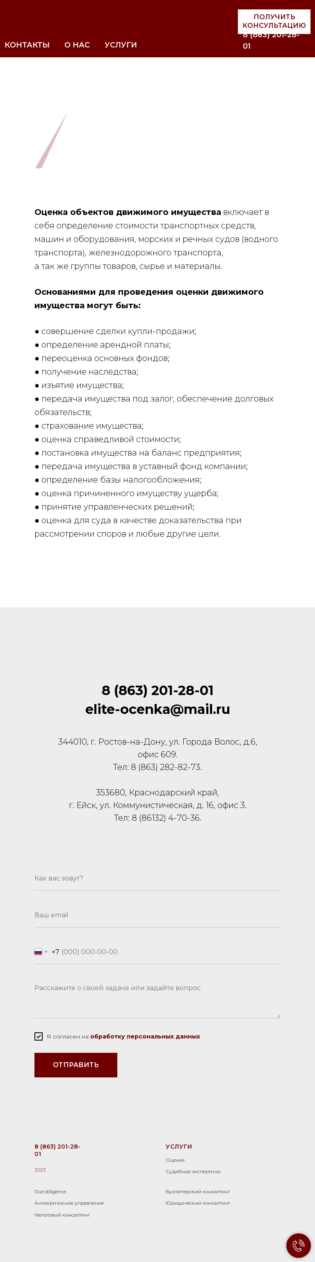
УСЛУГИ (121, 45)
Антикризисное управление (69, 1203)
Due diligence (50, 1191)
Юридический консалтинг (198, 1203)
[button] (274, 21)
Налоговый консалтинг (62, 1215)
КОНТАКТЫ (27, 45)
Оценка (175, 1160)
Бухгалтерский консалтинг (198, 1191)
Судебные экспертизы (193, 1171)
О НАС (77, 45)
